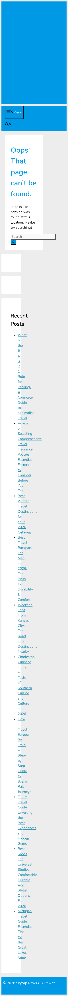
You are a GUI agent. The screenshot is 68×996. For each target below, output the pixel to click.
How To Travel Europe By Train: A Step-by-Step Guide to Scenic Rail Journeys (24, 755)
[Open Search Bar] (8, 124)
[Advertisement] (34, 70)
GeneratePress (14, 988)
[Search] (13, 242)
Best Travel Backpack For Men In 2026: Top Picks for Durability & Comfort (25, 568)
